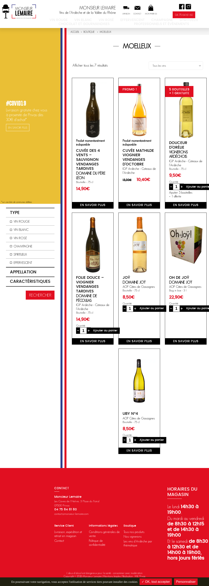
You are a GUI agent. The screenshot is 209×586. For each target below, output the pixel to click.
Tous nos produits (134, 532)
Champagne (136, 20)
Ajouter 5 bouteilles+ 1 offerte (180, 194)
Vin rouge (62, 20)
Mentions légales (112, 576)
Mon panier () (158, 14)
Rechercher (40, 295)
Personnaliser (186, 581)
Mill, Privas (140, 576)
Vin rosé (96, 20)
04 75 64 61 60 (191, 15)
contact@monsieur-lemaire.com (71, 513)
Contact (145, 14)
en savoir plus (92, 205)
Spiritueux (155, 20)
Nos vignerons (133, 536)
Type (15, 213)
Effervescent (115, 20)
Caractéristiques (30, 281)
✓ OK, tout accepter (156, 581)
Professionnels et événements (131, 24)
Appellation (23, 272)
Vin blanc (80, 20)
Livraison (134, 14)
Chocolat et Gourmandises (187, 20)
